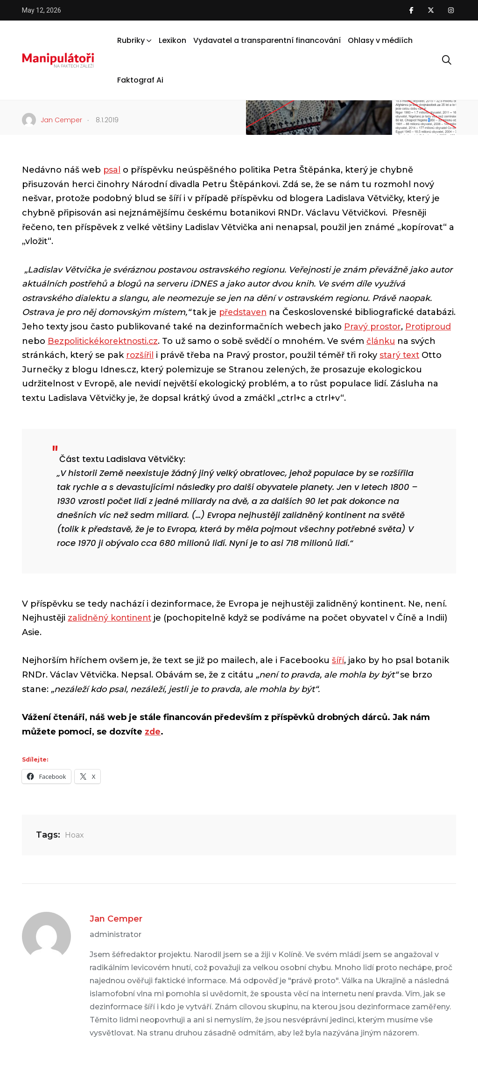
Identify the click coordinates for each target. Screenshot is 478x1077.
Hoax (74, 835)
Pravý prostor (415, 327)
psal (112, 170)
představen (244, 312)
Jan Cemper (116, 919)
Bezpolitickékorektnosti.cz (156, 341)
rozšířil (181, 355)
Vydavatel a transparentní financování (267, 40)
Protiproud (46, 341)
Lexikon (172, 40)
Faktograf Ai (140, 80)
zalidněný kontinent (111, 618)
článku (437, 341)
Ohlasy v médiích (380, 40)
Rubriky (131, 40)
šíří (338, 660)
